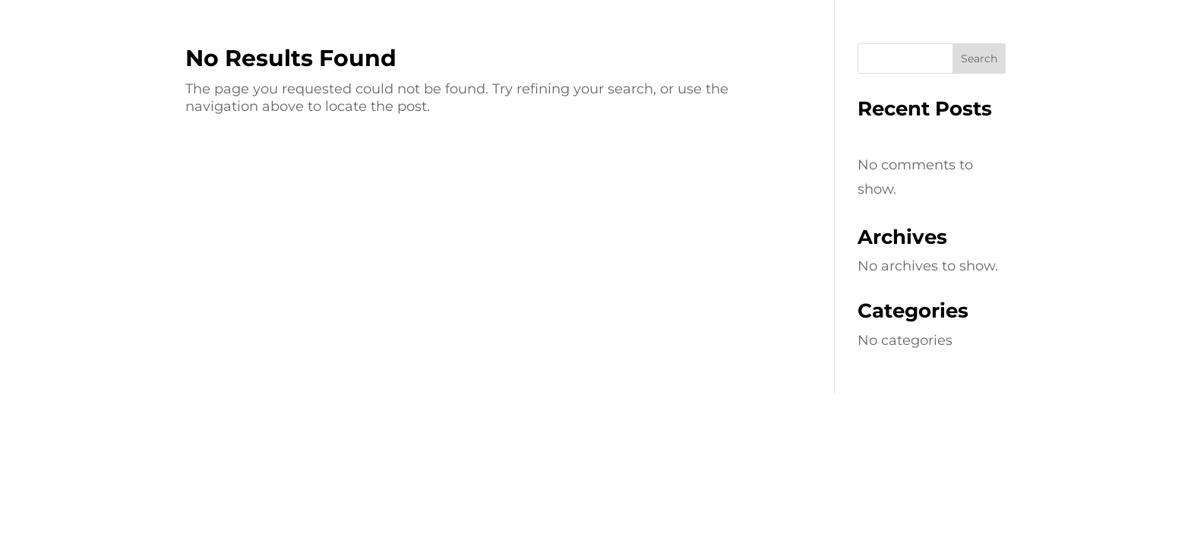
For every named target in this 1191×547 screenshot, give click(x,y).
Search (979, 58)
